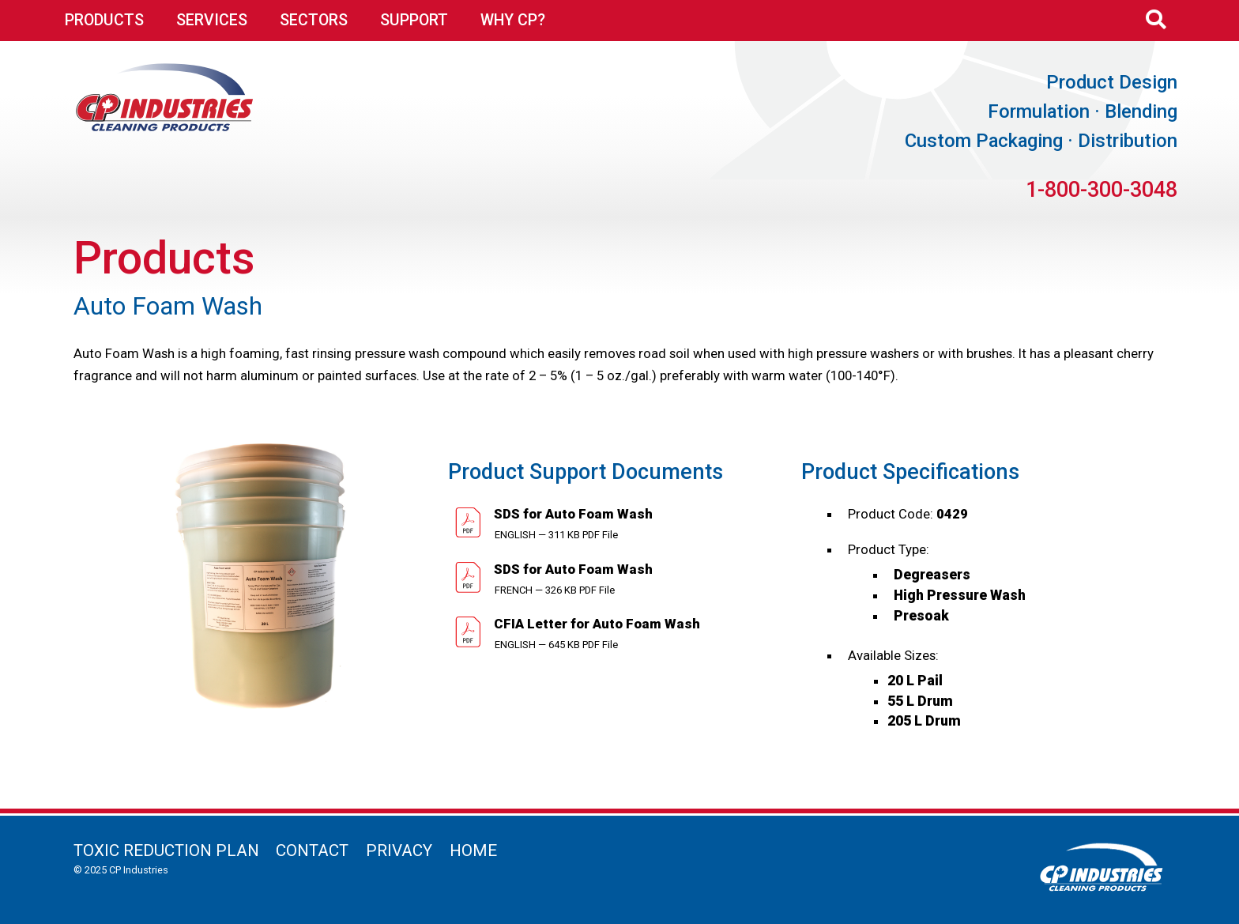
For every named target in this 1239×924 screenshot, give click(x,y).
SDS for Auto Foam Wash (572, 514)
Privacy (399, 850)
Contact (312, 850)
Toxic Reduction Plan (166, 850)
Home (473, 850)
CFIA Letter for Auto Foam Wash (595, 624)
